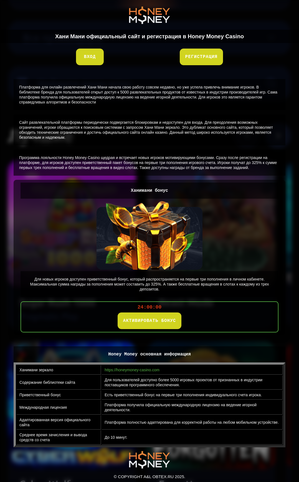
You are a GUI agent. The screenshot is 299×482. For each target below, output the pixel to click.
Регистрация (201, 57)
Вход (90, 57)
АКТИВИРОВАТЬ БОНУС (149, 321)
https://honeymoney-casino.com (132, 370)
